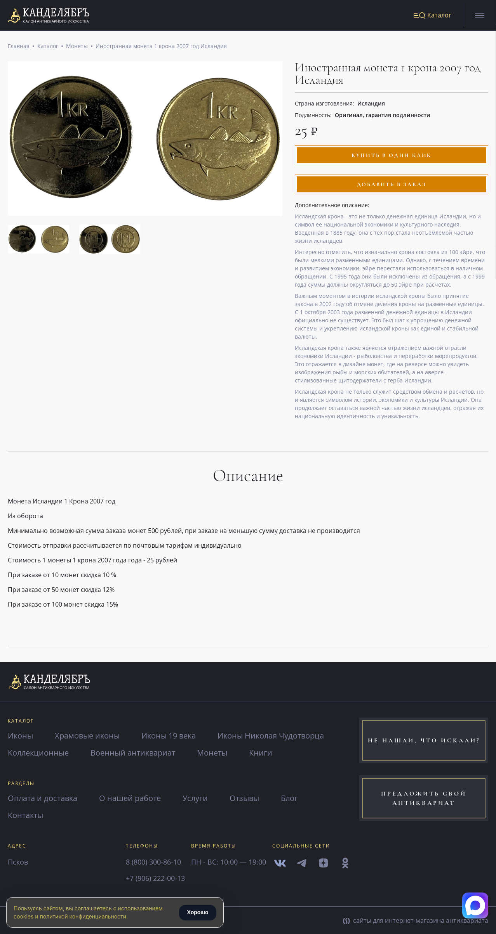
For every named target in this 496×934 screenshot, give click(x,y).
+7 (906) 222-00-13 (155, 878)
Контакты (25, 815)
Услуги (195, 798)
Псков (18, 862)
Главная (19, 46)
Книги (260, 752)
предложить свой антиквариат (423, 798)
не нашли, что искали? (424, 740)
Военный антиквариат (132, 752)
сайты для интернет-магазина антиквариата (415, 920)
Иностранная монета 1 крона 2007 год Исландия (161, 46)
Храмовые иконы (87, 735)
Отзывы (244, 798)
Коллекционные (38, 752)
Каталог (47, 46)
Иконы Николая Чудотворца (271, 735)
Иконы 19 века (168, 735)
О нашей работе (130, 798)
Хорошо (197, 912)
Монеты (77, 46)
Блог (289, 798)
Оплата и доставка (42, 798)
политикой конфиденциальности (83, 916)
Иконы (20, 735)
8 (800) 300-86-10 (153, 862)
